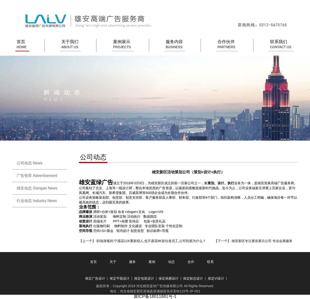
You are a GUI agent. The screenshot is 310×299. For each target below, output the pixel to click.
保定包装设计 (144, 278)
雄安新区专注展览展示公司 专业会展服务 (262, 241)
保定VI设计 (216, 278)
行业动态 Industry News (34, 201)
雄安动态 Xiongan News (34, 188)
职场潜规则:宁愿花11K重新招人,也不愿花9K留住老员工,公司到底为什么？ (151, 241)
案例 (152, 262)
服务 (132, 262)
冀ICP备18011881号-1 (155, 296)
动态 (171, 262)
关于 (113, 262)
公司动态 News (27, 163)
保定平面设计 (120, 278)
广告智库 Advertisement (34, 176)
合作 (191, 262)
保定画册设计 (169, 278)
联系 (210, 262)
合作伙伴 (226, 44)
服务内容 (174, 44)
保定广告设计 (95, 278)
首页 (22, 44)
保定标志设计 (193, 278)
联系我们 (280, 44)
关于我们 (69, 44)
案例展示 (122, 44)
